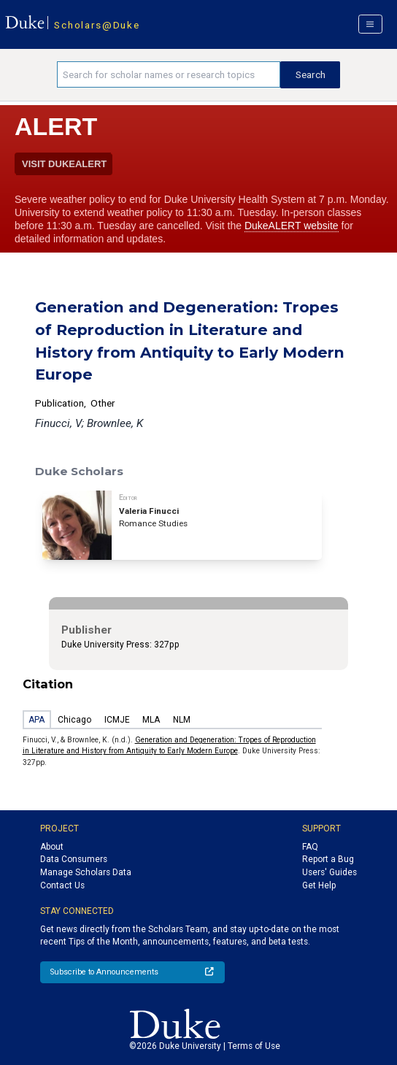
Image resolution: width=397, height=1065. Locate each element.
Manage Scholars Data (85, 872)
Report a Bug (328, 859)
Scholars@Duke (96, 25)
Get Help (319, 885)
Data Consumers (73, 859)
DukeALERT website (291, 225)
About (51, 847)
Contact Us (62, 885)
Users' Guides (329, 872)
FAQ (310, 847)
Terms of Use (254, 1046)
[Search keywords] (168, 74)
